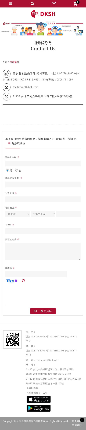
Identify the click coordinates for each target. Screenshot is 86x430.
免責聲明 (77, 421)
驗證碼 (8, 268)
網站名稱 (43, 14)
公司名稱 (9, 193)
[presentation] (32, 292)
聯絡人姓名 (10, 157)
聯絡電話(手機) (12, 178)
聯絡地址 (9, 207)
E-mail (8, 225)
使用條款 (77, 425)
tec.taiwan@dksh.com (25, 87)
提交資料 (43, 311)
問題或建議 (10, 239)
